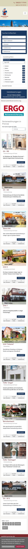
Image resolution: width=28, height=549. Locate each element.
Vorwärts (17, 523)
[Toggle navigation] (25, 13)
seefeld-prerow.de (8, 536)
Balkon (15, 68)
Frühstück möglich (15, 82)
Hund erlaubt (6, 60)
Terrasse (15, 70)
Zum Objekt (21, 162)
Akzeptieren (20, 546)
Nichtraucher (15, 75)
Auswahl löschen (7, 86)
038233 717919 (21, 3)
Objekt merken (8, 149)
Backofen (15, 77)
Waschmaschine (15, 73)
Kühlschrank (15, 79)
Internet (15, 66)
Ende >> (5, 527)
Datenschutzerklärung (8, 546)
